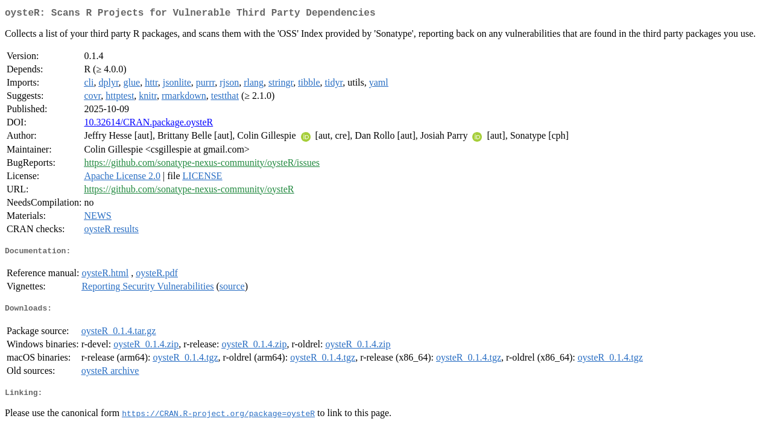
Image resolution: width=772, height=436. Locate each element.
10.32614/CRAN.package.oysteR (148, 124)
